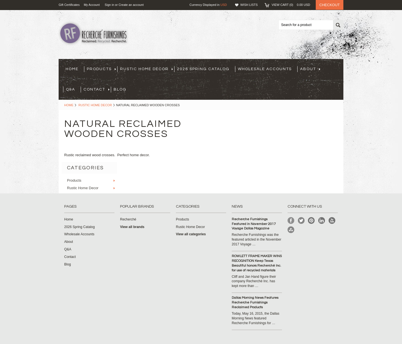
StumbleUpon (291, 229)
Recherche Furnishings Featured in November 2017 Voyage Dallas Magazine (254, 224)
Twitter (301, 220)
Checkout (329, 5)
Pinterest (311, 220)
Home (68, 105)
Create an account (131, 4)
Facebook (291, 220)
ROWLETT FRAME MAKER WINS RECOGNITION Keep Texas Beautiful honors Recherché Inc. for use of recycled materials (257, 263)
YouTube (332, 220)
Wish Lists (249, 4)
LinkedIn (321, 220)
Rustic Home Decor (146, 69)
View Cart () (291, 4)
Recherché (128, 219)
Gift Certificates (69, 4)
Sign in (109, 4)
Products (101, 69)
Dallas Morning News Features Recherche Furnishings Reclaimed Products (255, 302)
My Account (92, 4)
